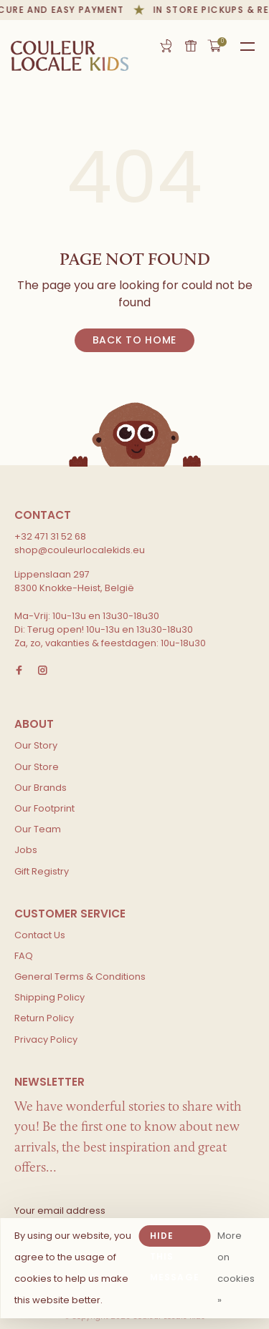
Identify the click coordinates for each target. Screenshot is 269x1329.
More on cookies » (236, 1268)
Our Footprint (44, 808)
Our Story (35, 745)
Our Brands (40, 788)
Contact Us (39, 935)
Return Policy (44, 1018)
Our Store (36, 767)
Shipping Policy (49, 997)
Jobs (25, 850)
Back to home (134, 340)
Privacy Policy (45, 1039)
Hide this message (174, 1238)
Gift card (191, 46)
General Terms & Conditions (80, 976)
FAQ (23, 956)
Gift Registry (166, 46)
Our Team (37, 829)
